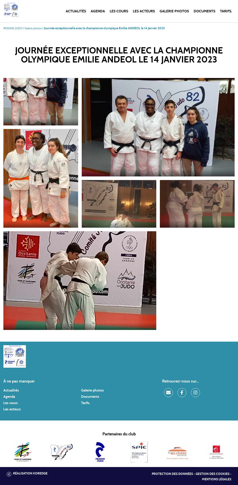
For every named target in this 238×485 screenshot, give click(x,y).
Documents (204, 11)
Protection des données (172, 474)
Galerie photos (174, 11)
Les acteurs (144, 11)
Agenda (98, 11)
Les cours (119, 11)
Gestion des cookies (212, 474)
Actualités (76, 11)
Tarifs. (226, 11)
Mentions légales (216, 479)
